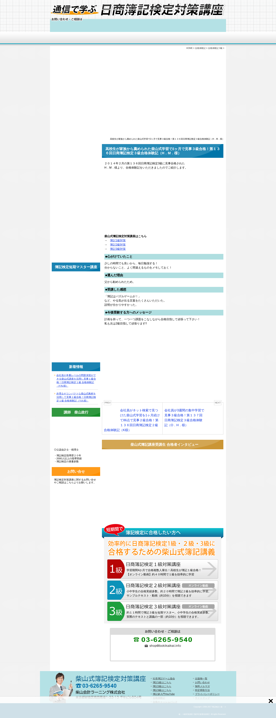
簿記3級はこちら (162, 690)
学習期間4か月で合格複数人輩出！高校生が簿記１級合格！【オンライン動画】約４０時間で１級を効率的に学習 (164, 572)
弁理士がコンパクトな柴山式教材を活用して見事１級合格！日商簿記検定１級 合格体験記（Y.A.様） (76, 397)
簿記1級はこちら (162, 682)
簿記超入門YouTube (164, 694)
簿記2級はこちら (162, 686)
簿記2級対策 (118, 244)
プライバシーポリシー (207, 694)
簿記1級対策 (118, 240)
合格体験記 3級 (215, 48)
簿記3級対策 (118, 248)
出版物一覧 (201, 678)
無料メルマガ (202, 686)
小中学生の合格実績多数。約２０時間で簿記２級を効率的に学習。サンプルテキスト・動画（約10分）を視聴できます (169, 593)
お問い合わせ (202, 682)
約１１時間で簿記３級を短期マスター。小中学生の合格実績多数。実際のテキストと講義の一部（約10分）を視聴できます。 (169, 614)
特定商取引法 (202, 690)
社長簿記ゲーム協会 (164, 678)
